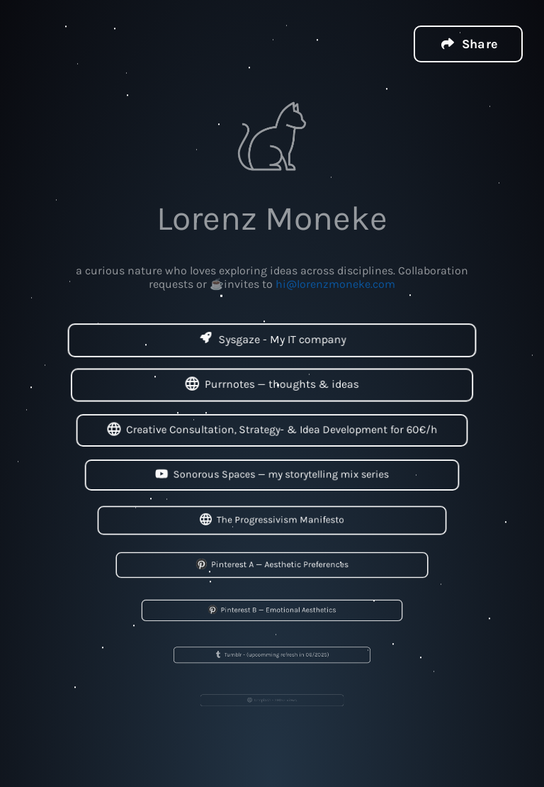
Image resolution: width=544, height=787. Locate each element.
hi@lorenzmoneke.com (335, 283)
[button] (468, 43)
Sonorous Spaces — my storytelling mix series (272, 474)
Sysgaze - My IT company (272, 340)
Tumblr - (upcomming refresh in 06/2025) (272, 655)
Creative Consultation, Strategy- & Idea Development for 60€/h (272, 430)
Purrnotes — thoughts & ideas (271, 385)
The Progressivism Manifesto (272, 520)
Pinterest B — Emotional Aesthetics (272, 609)
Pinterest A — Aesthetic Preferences (272, 565)
